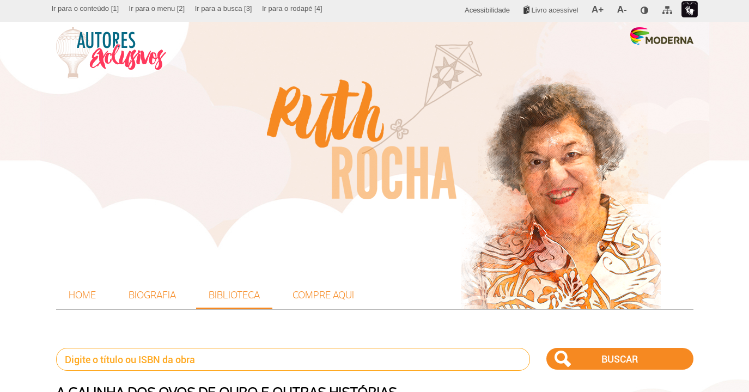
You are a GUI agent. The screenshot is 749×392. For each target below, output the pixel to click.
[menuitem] (85, 8)
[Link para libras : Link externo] (690, 9)
